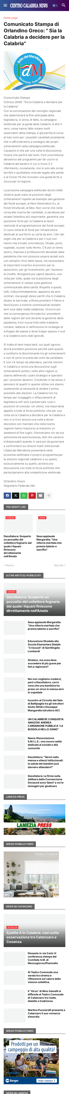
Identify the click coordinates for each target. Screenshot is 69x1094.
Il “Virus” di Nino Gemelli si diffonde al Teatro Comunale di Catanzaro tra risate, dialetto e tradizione (45, 996)
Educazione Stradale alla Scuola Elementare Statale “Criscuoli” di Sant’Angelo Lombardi (44, 646)
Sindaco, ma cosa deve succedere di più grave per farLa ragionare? (44, 663)
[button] (5, 5)
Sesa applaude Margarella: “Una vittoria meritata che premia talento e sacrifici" (49, 543)
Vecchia (58, 565)
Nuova (10, 565)
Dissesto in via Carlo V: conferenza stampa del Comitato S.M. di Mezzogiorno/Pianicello (43, 958)
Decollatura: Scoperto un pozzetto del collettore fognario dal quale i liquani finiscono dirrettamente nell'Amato (18, 546)
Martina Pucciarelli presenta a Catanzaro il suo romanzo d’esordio (46, 1013)
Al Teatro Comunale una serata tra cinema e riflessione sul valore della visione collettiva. (44, 977)
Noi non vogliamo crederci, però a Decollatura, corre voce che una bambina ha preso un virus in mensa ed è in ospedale (46, 685)
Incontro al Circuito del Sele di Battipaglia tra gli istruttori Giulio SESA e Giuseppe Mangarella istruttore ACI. (46, 705)
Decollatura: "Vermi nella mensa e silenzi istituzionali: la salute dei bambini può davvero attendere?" (45, 762)
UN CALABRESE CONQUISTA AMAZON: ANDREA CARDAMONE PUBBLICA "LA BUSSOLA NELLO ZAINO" (45, 724)
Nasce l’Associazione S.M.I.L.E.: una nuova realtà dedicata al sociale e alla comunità (45, 743)
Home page (11, 18)
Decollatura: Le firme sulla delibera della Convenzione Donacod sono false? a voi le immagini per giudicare (45, 781)
